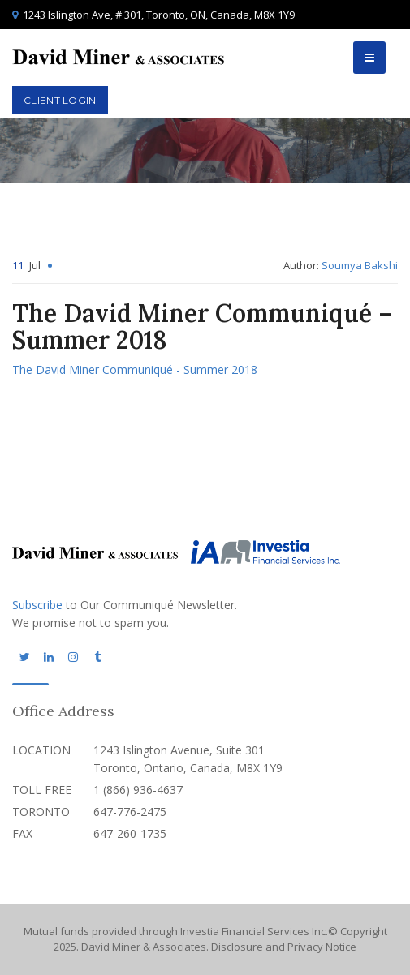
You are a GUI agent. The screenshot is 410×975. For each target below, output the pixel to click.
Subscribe (37, 604)
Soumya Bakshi (360, 265)
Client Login (60, 100)
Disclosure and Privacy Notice (283, 946)
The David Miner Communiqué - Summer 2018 (134, 369)
